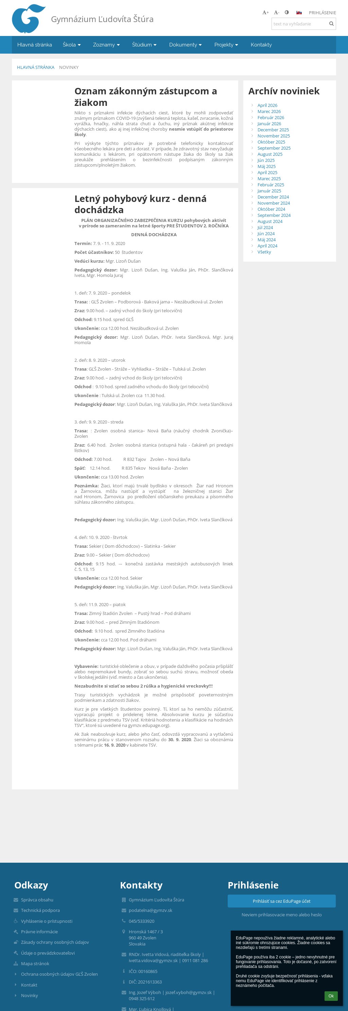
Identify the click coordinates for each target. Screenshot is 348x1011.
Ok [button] (331, 996)
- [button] (276, 12)
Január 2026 (269, 123)
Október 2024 (271, 209)
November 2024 (274, 203)
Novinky (69, 67)
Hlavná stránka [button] (34, 45)
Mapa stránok (35, 963)
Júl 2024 (265, 227)
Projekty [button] (227, 45)
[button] (299, 12)
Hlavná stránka (35, 67)
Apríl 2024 (267, 246)
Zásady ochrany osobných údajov (55, 942)
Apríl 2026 (267, 105)
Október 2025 (271, 142)
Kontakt (29, 985)
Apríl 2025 (267, 172)
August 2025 (270, 154)
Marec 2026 (269, 111)
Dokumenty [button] (186, 45)
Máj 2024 (267, 240)
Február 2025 (271, 185)
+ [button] (265, 12)
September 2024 (274, 215)
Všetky (264, 252)
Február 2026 (271, 117)
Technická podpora (40, 910)
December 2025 (273, 130)
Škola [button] (72, 45)
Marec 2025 (269, 178)
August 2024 (270, 221)
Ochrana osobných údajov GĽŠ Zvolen (59, 974)
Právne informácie (39, 932)
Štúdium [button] (145, 45)
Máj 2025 (267, 166)
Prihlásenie (322, 13)
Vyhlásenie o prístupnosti (46, 921)
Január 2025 (269, 191)
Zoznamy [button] (107, 45)
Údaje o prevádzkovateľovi (48, 953)
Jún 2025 (266, 160)
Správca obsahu (37, 900)
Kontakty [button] (261, 45)
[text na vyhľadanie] (304, 24)
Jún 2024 (266, 233)
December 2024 (273, 197)
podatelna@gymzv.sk (150, 910)
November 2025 (274, 136)
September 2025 (274, 148)
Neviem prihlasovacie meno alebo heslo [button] (282, 915)
